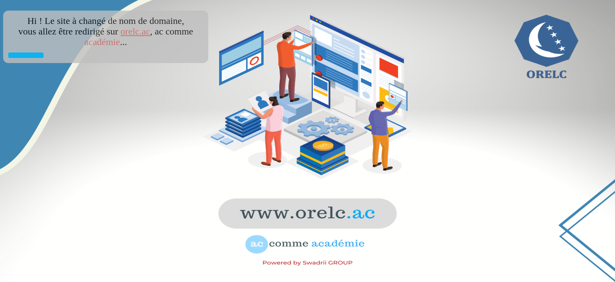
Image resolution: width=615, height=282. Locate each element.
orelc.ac (135, 31)
